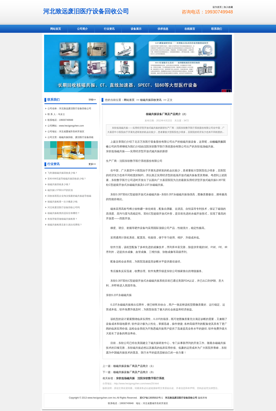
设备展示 (136, 28)
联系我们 (216, 28)
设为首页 (217, 7)
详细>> (92, 99)
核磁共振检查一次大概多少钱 (62, 201)
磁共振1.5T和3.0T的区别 (60, 190)
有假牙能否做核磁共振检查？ (62, 219)
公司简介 (82, 28)
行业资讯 (109, 28)
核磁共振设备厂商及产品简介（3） (134, 372)
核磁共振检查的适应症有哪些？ (64, 213)
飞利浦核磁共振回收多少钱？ (62, 173)
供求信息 (163, 28)
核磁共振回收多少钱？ (59, 184)
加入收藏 (228, 7)
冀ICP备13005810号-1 (151, 397)
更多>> (92, 164)
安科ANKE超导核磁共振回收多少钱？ (67, 178)
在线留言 (189, 28)
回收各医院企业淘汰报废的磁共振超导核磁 (69, 196)
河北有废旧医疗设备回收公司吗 (64, 207)
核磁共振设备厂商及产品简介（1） (134, 365)
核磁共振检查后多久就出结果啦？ (65, 224)
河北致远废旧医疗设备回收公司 (86, 11)
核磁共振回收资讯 (151, 99)
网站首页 (55, 28)
